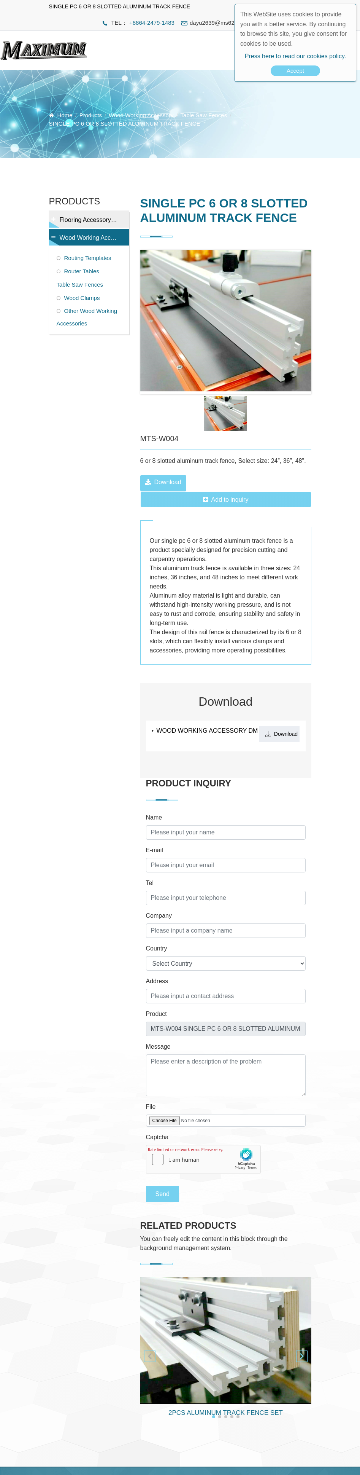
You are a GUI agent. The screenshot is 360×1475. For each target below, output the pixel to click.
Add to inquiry (226, 499)
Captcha (157, 1137)
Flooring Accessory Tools (88, 222)
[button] (302, 1356)
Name (154, 817)
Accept (295, 70)
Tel (150, 883)
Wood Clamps (82, 298)
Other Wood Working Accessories (87, 317)
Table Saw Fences (204, 115)
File (151, 1106)
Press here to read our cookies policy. (295, 56)
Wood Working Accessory (141, 115)
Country (156, 948)
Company (159, 915)
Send (162, 1194)
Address (157, 981)
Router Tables (81, 271)
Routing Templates (87, 258)
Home (65, 115)
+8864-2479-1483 (151, 22)
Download (163, 482)
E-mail (154, 850)
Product (156, 1014)
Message (158, 1046)
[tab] (146, 523)
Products (90, 115)
